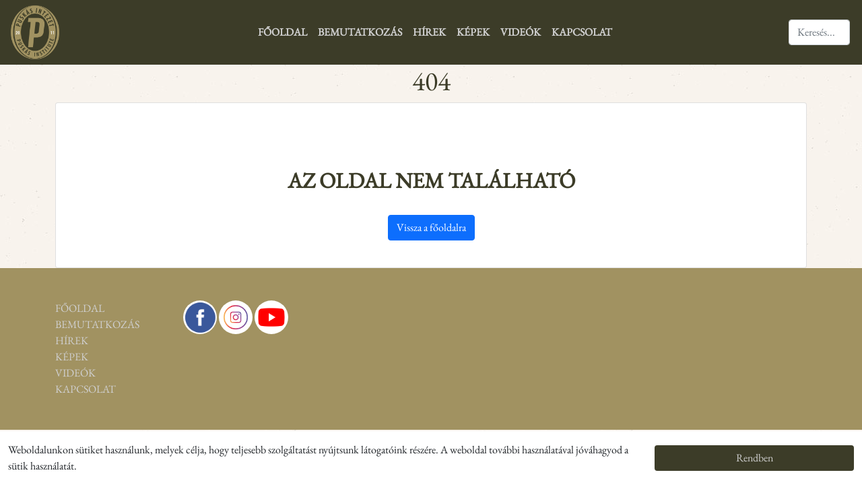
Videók (520, 32)
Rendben (754, 458)
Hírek (429, 32)
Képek (473, 32)
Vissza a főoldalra (431, 227)
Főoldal (282, 32)
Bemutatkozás (360, 32)
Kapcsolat (582, 32)
